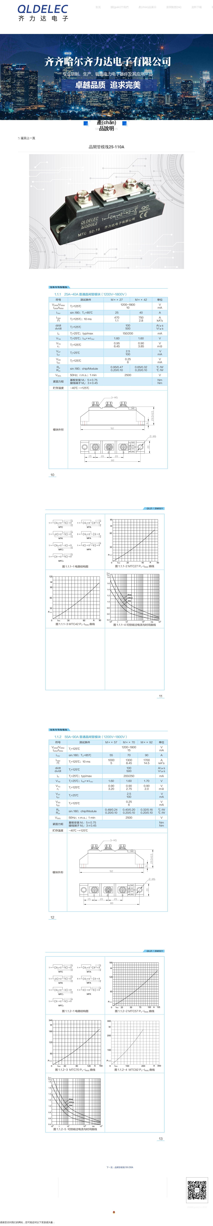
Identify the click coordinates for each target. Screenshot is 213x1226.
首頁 (98, 7)
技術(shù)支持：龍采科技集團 (154, 1208)
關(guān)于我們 (120, 7)
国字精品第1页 (7, 1224)
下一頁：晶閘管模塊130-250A (120, 1167)
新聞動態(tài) (173, 7)
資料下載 (196, 7)
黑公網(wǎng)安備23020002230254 (128, 1208)
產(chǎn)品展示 (147, 7)
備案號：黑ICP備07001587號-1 (100, 1208)
